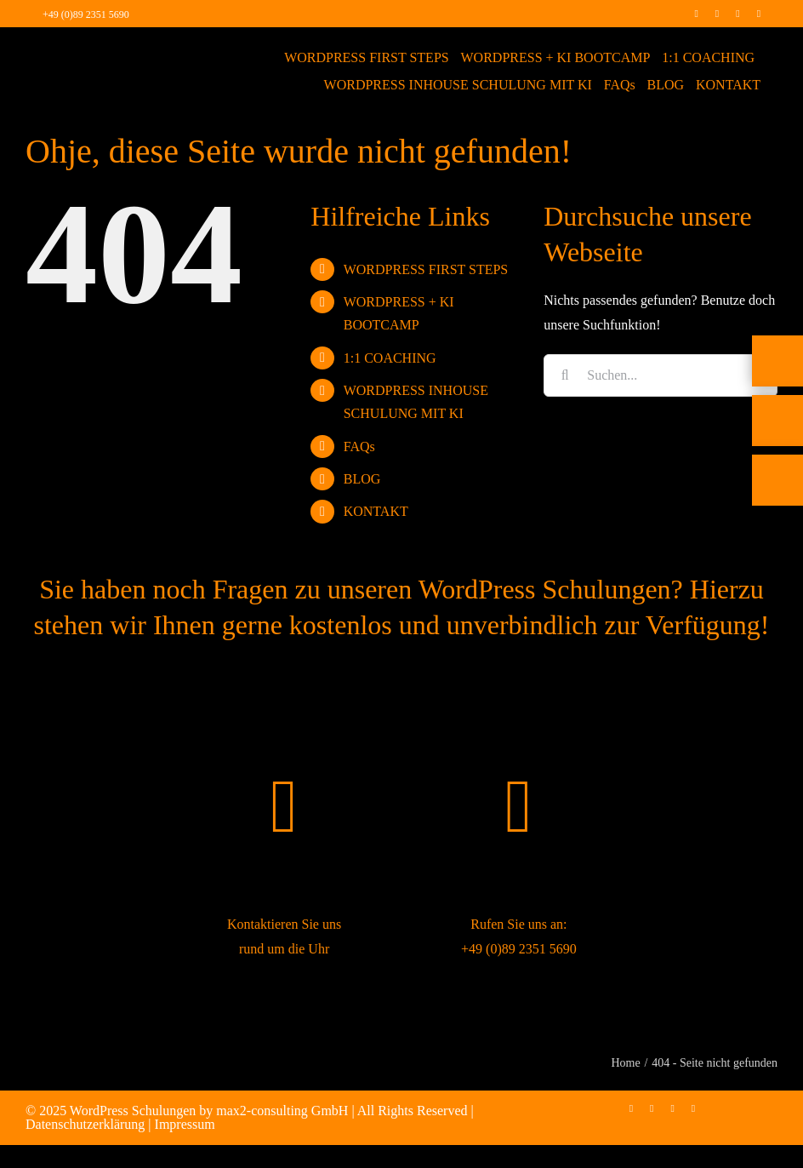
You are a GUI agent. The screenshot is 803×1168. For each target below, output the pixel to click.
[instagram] (717, 14)
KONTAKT (376, 511)
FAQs (359, 446)
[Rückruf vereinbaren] (777, 495)
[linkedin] (737, 14)
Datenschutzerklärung (85, 1124)
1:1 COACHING (390, 358)
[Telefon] (777, 376)
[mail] (758, 14)
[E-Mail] (777, 435)
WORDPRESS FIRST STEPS (426, 269)
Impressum (185, 1124)
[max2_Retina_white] (79, 50)
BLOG (362, 479)
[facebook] (696, 14)
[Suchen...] (660, 375)
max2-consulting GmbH (282, 1110)
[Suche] (565, 375)
